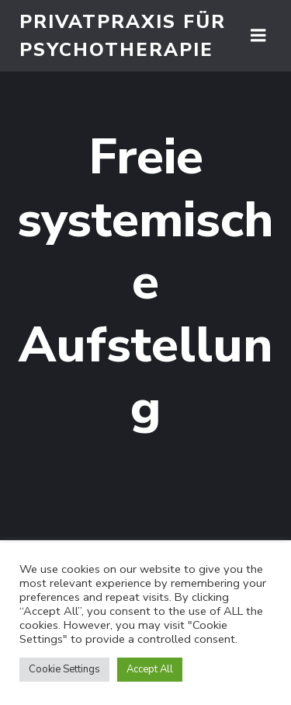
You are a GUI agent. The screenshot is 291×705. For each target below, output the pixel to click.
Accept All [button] (149, 669)
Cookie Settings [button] (64, 669)
